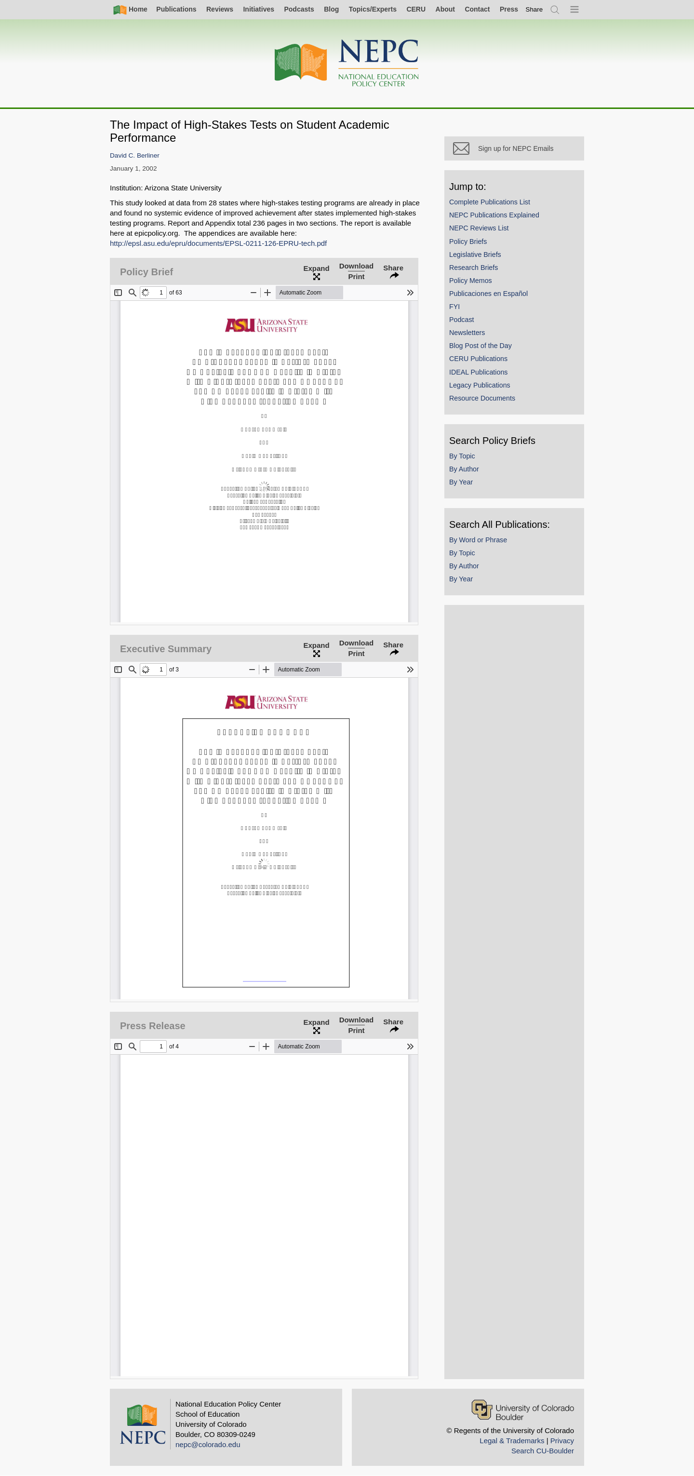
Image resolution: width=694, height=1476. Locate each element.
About (445, 9)
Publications (176, 9)
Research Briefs (473, 267)
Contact (477, 9)
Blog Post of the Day (480, 345)
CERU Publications (478, 358)
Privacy (562, 1440)
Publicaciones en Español (488, 293)
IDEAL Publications (478, 372)
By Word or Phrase (478, 540)
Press (509, 9)
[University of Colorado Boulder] (522, 1410)
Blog (331, 9)
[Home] (347, 63)
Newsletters (467, 332)
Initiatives (258, 9)
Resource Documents (482, 398)
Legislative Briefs (475, 254)
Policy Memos (470, 280)
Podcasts (299, 9)
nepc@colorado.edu (207, 1444)
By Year (461, 482)
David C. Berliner (135, 155)
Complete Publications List (489, 202)
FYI (454, 306)
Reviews (219, 9)
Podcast (461, 319)
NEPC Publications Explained (494, 215)
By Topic (462, 456)
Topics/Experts (373, 9)
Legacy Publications (479, 385)
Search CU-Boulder (542, 1451)
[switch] (534, 9)
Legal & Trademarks (512, 1440)
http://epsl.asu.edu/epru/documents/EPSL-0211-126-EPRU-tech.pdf (218, 243)
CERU (416, 9)
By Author (464, 469)
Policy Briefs (468, 241)
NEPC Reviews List (479, 228)
